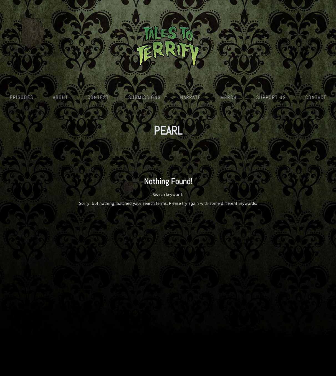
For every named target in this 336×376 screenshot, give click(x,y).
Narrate (190, 97)
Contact (315, 97)
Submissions (144, 97)
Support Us (271, 97)
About (60, 97)
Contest (98, 97)
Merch (228, 97)
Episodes (21, 97)
